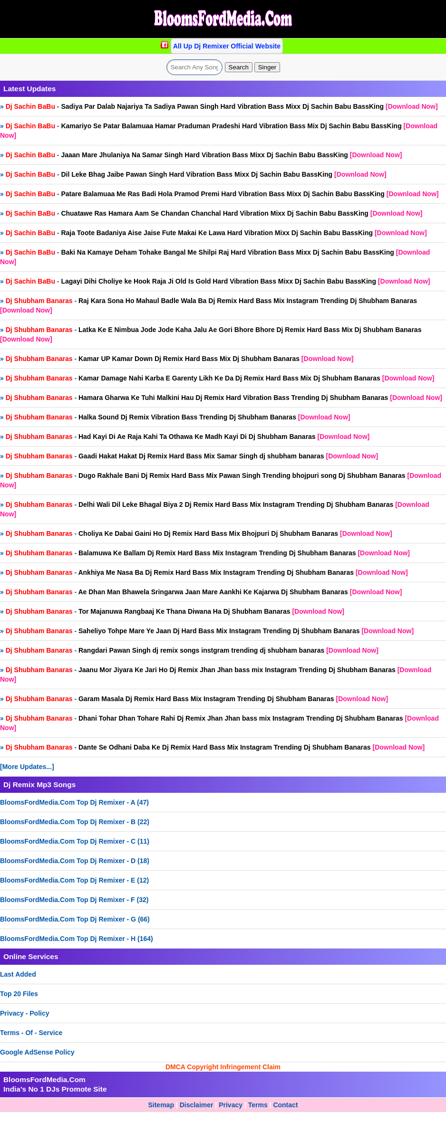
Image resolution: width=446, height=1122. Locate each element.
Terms (258, 1105)
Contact (285, 1105)
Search (239, 67)
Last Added (18, 974)
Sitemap (161, 1105)
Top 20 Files (19, 994)
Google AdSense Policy (37, 1052)
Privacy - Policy (24, 1013)
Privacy (230, 1105)
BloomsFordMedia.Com (44, 1079)
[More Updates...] (27, 766)
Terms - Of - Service (31, 1032)
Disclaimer (196, 1105)
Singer (267, 67)
